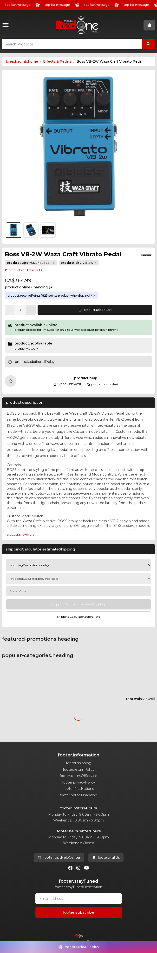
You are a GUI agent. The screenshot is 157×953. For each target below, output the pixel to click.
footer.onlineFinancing (78, 795)
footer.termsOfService (78, 776)
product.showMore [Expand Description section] (21, 534)
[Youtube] (86, 868)
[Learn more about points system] (93, 295)
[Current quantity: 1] (20, 310)
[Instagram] (78, 868)
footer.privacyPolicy (78, 782)
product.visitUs (26, 348)
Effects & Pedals (57, 61)
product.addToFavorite (23, 270)
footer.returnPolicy (78, 769)
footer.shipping (78, 763)
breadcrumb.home (22, 61)
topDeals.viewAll (140, 699)
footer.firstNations (78, 788)
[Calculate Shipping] (78, 604)
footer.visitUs (106, 857)
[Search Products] (148, 44)
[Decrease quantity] (9, 310)
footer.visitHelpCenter (59, 857)
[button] (6, 25)
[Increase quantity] (31, 310)
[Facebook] (70, 868)
